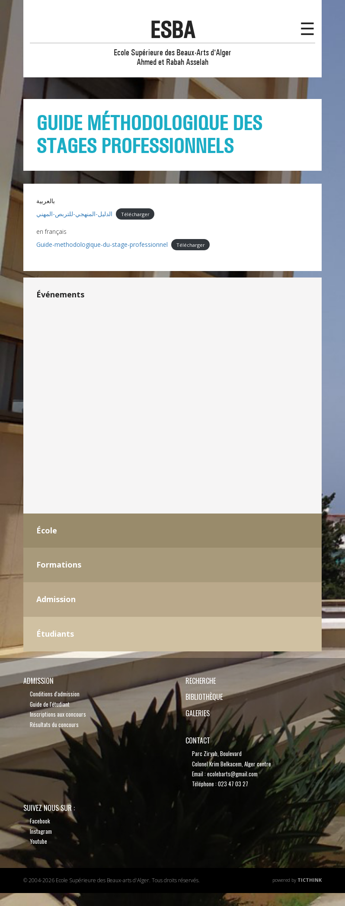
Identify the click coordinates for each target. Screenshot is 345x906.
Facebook (40, 821)
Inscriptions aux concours (58, 714)
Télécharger (135, 214)
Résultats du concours (54, 724)
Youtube (38, 841)
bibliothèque (204, 697)
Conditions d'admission (55, 693)
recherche (200, 681)
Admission (38, 681)
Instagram (41, 831)
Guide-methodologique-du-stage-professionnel (102, 244)
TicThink (309, 880)
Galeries (197, 713)
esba (172, 30)
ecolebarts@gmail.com (232, 773)
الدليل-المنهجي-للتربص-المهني (74, 214)
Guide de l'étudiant (50, 704)
